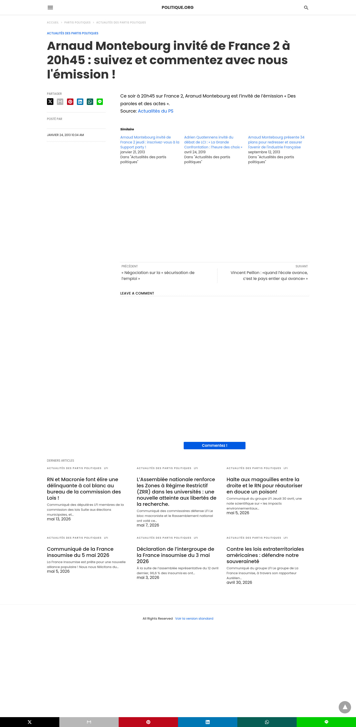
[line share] (100, 101)
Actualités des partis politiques (121, 22)
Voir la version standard (194, 618)
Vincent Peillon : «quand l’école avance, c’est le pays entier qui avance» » (269, 275)
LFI (106, 468)
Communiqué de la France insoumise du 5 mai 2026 (80, 552)
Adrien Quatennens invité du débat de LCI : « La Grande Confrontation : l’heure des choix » (213, 142)
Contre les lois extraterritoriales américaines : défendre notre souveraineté (265, 555)
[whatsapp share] (90, 101)
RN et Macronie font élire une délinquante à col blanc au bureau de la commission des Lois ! (84, 488)
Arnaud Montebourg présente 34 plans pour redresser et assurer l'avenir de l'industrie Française (276, 142)
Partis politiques (78, 22)
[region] (214, 212)
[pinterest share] (70, 101)
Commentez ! (214, 445)
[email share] (60, 101)
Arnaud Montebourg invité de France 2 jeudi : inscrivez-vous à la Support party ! (149, 142)
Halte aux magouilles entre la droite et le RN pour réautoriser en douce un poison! (265, 485)
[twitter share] (50, 101)
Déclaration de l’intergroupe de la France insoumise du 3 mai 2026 (175, 555)
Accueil (53, 22)
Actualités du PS (156, 111)
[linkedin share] (80, 101)
